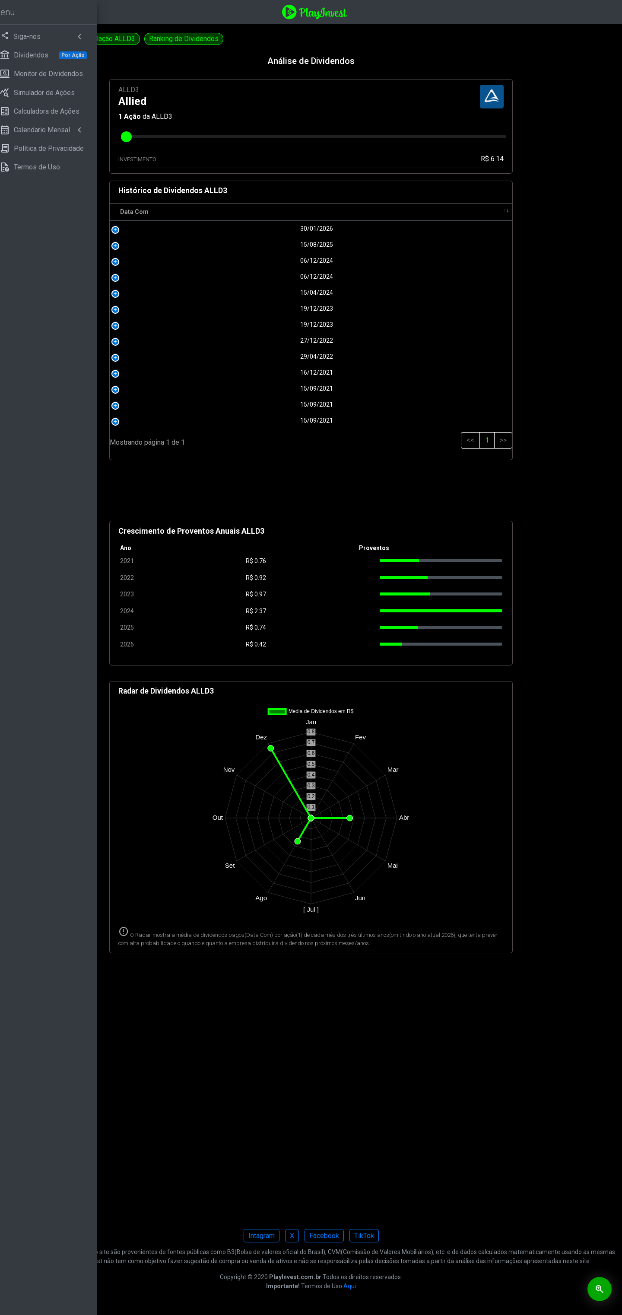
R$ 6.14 (510, 159)
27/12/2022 (261, 340)
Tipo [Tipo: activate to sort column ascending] (482, 211)
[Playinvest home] (368, 11)
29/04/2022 (261, 356)
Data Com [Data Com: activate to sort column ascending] (224, 211)
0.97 (326, 594)
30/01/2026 (261, 228)
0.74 (326, 627)
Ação (222, 116)
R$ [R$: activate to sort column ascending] (320, 211)
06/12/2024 (261, 260)
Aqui (403, 1303)
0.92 (326, 577)
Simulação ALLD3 (216, 39)
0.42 (326, 644)
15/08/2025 (261, 244)
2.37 (326, 611)
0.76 (326, 560)
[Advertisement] (365, 493)
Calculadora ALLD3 (147, 39)
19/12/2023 (261, 308)
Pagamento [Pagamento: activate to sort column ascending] (384, 211)
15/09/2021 (261, 388)
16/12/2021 (261, 372)
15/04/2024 (261, 292)
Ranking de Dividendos (292, 39)
